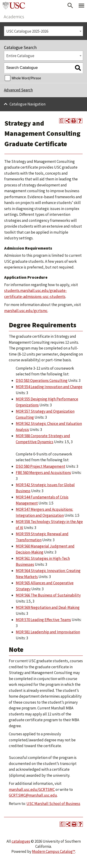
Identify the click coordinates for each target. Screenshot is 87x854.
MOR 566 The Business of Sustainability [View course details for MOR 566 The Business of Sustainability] (48, 595)
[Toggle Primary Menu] (81, 5)
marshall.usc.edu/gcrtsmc (26, 310)
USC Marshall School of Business (53, 803)
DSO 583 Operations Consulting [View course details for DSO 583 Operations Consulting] (42, 380)
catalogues (21, 841)
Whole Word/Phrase (26, 78)
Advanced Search (18, 90)
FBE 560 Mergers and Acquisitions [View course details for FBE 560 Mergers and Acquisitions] (43, 472)
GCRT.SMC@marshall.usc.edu (33, 795)
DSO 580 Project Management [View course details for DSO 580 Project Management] (40, 466)
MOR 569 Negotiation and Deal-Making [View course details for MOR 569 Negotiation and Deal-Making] (48, 607)
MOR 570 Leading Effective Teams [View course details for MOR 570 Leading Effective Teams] (43, 619)
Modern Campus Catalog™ (53, 851)
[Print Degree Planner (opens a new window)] (61, 120)
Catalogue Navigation (27, 104)
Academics (14, 16)
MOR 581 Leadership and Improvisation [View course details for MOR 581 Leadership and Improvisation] (48, 631)
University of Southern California (14, 5)
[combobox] (43, 31)
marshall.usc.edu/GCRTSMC (32, 789)
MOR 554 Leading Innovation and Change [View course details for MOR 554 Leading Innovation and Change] (49, 386)
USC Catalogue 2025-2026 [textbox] (27, 31)
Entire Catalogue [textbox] (20, 55)
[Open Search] (70, 5)
